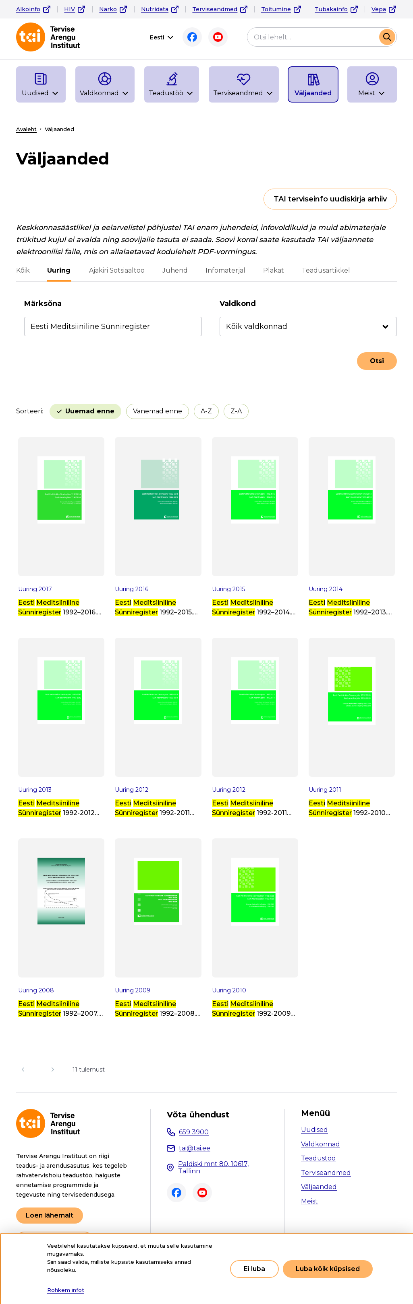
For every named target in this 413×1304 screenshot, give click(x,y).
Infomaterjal (225, 270)
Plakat (273, 270)
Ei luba (254, 1269)
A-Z (206, 411)
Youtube (218, 37)
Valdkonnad (320, 1144)
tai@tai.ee (194, 1148)
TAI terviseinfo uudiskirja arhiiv (330, 199)
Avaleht (26, 129)
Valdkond (238, 303)
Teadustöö (318, 1158)
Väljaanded (319, 1187)
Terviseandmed (214, 9)
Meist (309, 1201)
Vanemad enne (157, 411)
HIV (69, 9)
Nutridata (154, 9)
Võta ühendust (198, 1114)
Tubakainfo (331, 9)
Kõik (23, 270)
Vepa (378, 9)
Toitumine (276, 9)
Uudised (314, 1130)
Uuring (59, 270)
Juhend (174, 270)
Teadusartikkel (325, 270)
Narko (108, 9)
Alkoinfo (28, 9)
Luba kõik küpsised (328, 1269)
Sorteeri (29, 411)
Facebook (192, 37)
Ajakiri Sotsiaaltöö (116, 270)
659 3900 (194, 1132)
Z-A (236, 411)
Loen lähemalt (49, 1215)
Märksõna (43, 303)
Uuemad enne (89, 411)
